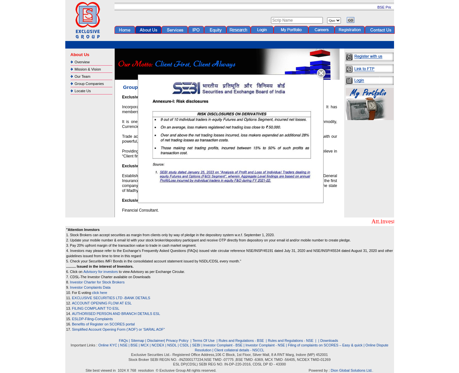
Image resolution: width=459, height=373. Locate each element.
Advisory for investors (100, 272)
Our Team (82, 76)
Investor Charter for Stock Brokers (97, 282)
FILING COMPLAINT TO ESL (95, 308)
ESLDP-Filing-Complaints (92, 319)
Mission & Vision (87, 69)
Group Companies (89, 84)
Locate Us (82, 91)
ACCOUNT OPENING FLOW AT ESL (102, 303)
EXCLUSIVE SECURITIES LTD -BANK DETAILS (111, 298)
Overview (82, 62)
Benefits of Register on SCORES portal (103, 324)
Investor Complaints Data (90, 287)
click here (99, 293)
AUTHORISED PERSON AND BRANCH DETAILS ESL (116, 314)
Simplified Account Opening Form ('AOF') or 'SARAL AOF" (118, 329)
